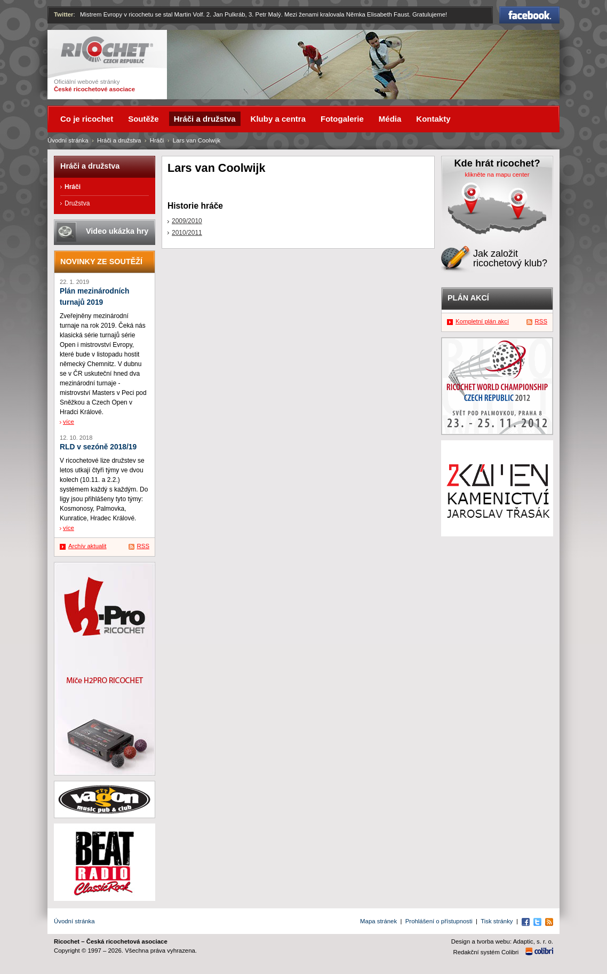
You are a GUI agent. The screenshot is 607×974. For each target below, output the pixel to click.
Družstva (77, 203)
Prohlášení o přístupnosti (439, 921)
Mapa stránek (378, 921)
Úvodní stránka (68, 140)
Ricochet (107, 50)
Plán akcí (468, 298)
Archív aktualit (87, 546)
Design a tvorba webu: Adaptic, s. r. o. (502, 941)
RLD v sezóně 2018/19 (98, 447)
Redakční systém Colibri (486, 952)
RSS (143, 546)
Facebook (529, 14)
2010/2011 (187, 232)
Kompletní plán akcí (482, 321)
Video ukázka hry (117, 231)
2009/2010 (187, 221)
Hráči (157, 140)
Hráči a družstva (119, 140)
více (68, 421)
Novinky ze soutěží (101, 261)
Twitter (64, 14)
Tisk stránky (497, 921)
